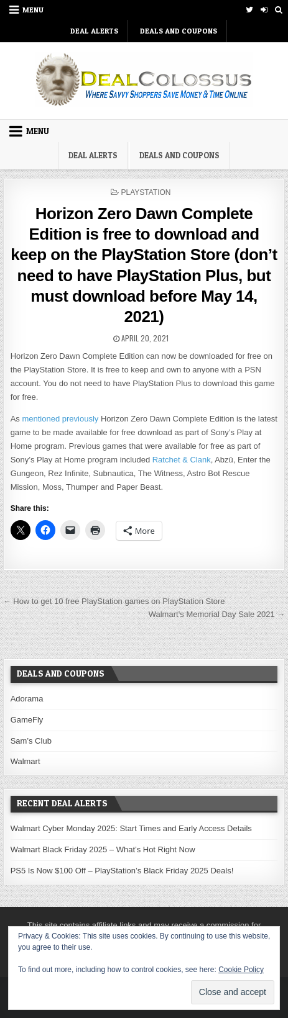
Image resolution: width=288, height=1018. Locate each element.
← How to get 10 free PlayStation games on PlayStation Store (114, 601)
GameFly (27, 719)
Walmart (25, 761)
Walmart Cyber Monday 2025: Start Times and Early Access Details (131, 828)
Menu (33, 9)
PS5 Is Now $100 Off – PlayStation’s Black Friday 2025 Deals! (122, 870)
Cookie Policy (241, 969)
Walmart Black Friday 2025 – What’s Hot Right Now (103, 849)
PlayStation (145, 192)
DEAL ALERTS (94, 30)
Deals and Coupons (178, 30)
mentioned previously (60, 418)
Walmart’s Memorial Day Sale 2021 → (217, 614)
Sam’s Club (31, 740)
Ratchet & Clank (181, 459)
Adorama (27, 698)
